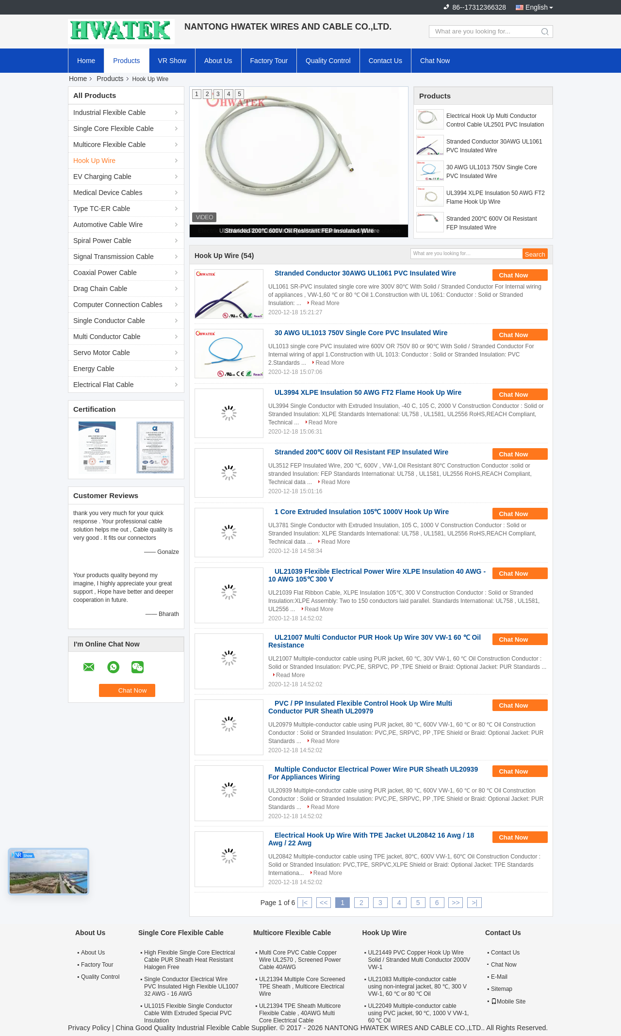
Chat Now (435, 61)
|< (305, 902)
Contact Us (385, 61)
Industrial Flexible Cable (109, 112)
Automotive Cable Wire (108, 224)
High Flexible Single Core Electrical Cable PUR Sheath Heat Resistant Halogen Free (189, 960)
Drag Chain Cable (100, 288)
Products (126, 61)
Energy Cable (93, 368)
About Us (218, 61)
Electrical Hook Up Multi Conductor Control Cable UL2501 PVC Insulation (495, 120)
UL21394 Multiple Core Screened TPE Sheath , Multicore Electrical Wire (302, 986)
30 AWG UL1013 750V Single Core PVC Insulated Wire (491, 171)
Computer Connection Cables (118, 304)
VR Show (172, 61)
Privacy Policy (89, 1028)
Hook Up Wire (94, 160)
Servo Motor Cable (101, 352)
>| (474, 902)
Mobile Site (508, 1001)
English (536, 7)
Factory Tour (269, 61)
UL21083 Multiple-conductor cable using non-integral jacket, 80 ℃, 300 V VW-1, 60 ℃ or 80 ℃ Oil (417, 986)
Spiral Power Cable (102, 240)
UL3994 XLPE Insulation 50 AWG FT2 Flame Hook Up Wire (495, 197)
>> (455, 902)
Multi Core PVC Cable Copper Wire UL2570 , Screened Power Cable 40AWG (300, 960)
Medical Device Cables (107, 192)
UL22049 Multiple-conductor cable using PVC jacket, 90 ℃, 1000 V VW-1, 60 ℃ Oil (418, 1013)
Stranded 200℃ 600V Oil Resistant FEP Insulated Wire (299, 230)
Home (86, 61)
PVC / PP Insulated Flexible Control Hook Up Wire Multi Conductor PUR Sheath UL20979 (360, 707)
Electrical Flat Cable (103, 384)
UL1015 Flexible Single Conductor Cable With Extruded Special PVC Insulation (188, 1013)
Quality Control (328, 61)
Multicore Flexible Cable (109, 144)
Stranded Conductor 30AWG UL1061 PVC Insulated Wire (494, 146)
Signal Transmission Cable (113, 256)
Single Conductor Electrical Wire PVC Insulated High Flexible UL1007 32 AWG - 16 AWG (191, 986)
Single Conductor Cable (109, 320)
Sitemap (501, 989)
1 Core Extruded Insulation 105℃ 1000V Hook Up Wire (362, 512)
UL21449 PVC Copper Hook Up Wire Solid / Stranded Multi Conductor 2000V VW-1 (419, 960)
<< (323, 902)
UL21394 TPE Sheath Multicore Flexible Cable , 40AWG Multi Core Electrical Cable (300, 1013)
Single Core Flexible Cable (113, 128)
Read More (324, 303)
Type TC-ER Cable (101, 208)
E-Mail (499, 976)
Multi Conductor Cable (107, 336)
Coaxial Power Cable (105, 272)
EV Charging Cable (102, 176)
